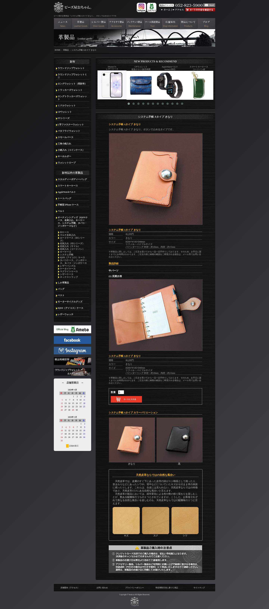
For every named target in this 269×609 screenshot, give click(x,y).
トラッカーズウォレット (70, 90)
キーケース (65, 252)
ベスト (61, 295)
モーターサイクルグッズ (70, 302)
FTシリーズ (63, 118)
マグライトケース (69, 271)
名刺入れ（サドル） (70, 246)
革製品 (66, 50)
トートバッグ (64, 198)
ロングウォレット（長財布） (72, 84)
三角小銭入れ (64, 144)
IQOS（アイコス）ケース (70, 308)
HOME (57, 50)
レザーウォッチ (65, 314)
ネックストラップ (69, 277)
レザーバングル (68, 266)
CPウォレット (65, 112)
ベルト (61, 211)
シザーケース (66, 274)
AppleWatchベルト (67, 192)
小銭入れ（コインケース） (71, 150)
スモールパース (65, 137)
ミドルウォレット (67, 105)
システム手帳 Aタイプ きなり (84, 50)
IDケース (64, 232)
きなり (132, 462)
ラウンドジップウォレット (71, 68)
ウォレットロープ (67, 163)
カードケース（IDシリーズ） (72, 239)
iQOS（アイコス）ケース (72, 257)
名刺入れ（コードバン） (72, 249)
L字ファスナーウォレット (71, 124)
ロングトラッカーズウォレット (72, 97)
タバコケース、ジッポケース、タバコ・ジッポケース (73, 261)
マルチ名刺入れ (68, 235)
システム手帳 (66, 255)
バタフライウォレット (69, 131)
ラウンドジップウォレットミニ (72, 75)
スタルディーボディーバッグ (72, 179)
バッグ (61, 289)
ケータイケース (68, 269)
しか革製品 (63, 283)
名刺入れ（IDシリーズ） (72, 243)
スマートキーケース (68, 186)
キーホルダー (64, 156)
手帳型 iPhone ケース (68, 205)
